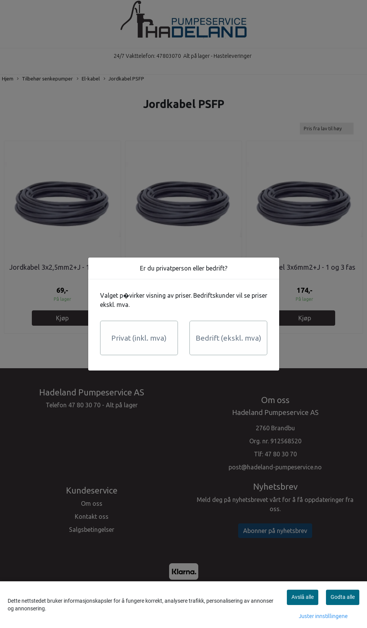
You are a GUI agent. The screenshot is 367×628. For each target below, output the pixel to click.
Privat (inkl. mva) (138, 338)
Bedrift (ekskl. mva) (228, 338)
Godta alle (343, 597)
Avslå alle (302, 597)
